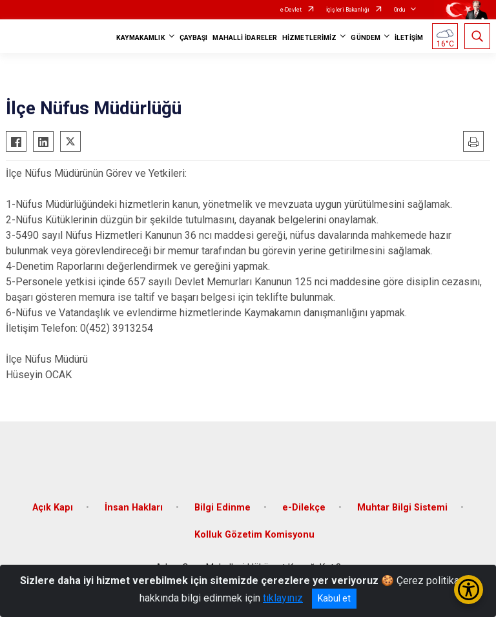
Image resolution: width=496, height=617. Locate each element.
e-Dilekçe (304, 507)
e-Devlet (291, 9)
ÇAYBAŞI (194, 38)
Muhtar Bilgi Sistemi (402, 507)
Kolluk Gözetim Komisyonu (254, 534)
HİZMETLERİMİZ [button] (309, 38)
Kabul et (334, 598)
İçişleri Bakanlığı (347, 9)
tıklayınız (283, 598)
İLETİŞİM (409, 38)
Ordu (399, 9)
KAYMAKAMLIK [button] (140, 38)
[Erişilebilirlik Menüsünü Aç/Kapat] (468, 589)
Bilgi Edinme (222, 507)
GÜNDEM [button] (365, 38)
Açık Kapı (52, 507)
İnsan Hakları (134, 507)
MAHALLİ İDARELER (244, 38)
